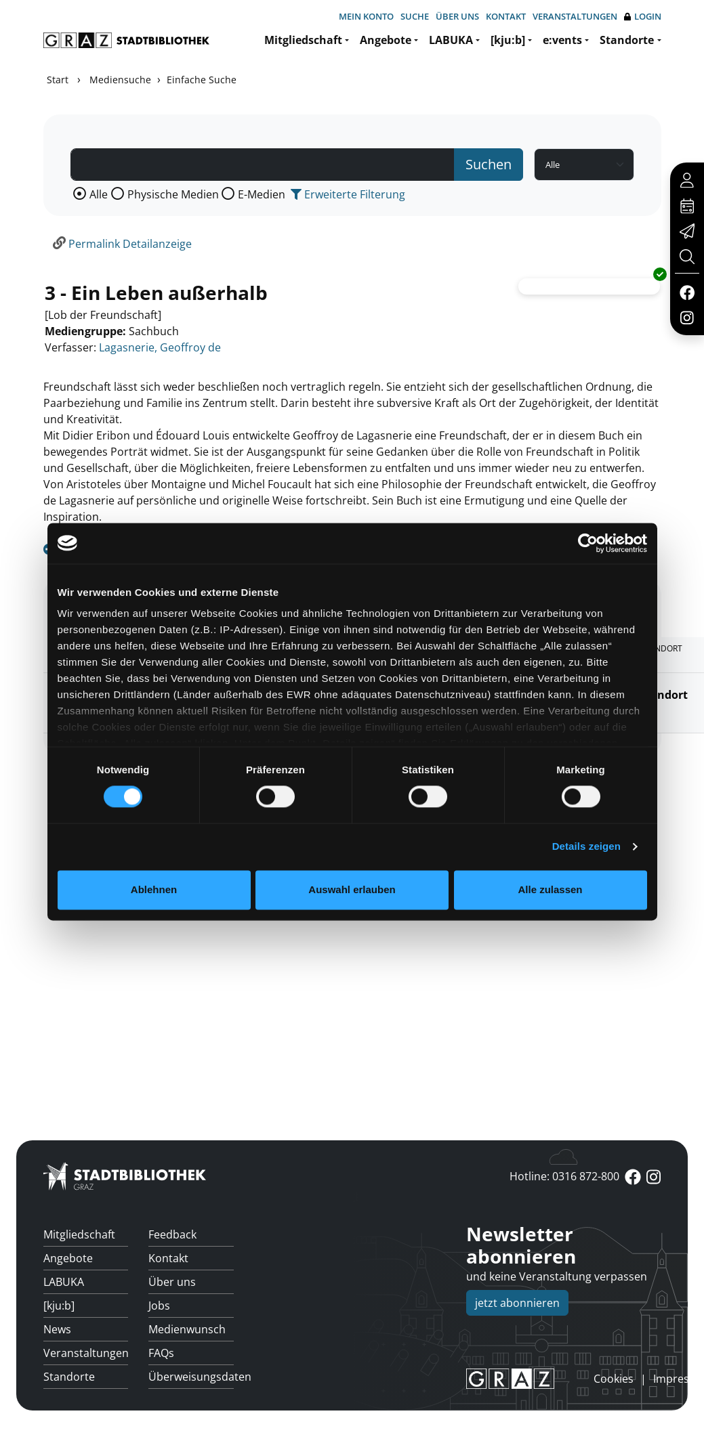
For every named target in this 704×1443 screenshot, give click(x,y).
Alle (98, 194)
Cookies (614, 1378)
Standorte (627, 40)
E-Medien (261, 194)
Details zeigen (586, 847)
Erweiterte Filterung (348, 194)
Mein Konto (366, 16)
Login (642, 16)
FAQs (161, 1352)
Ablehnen (154, 889)
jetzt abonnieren (517, 1302)
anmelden (570, 1378)
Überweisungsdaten (191, 1376)
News (57, 1329)
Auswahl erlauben (351, 889)
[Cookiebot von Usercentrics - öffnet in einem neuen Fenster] (588, 543)
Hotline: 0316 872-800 (564, 1176)
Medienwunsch (187, 1329)
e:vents (562, 40)
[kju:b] (508, 40)
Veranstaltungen (575, 16)
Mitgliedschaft (303, 40)
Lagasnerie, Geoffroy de (160, 347)
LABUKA (451, 40)
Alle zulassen (550, 889)
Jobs (159, 1305)
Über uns (457, 16)
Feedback (172, 1234)
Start (57, 79)
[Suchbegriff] (262, 164)
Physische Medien (173, 194)
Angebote (385, 40)
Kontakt (506, 16)
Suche (414, 16)
